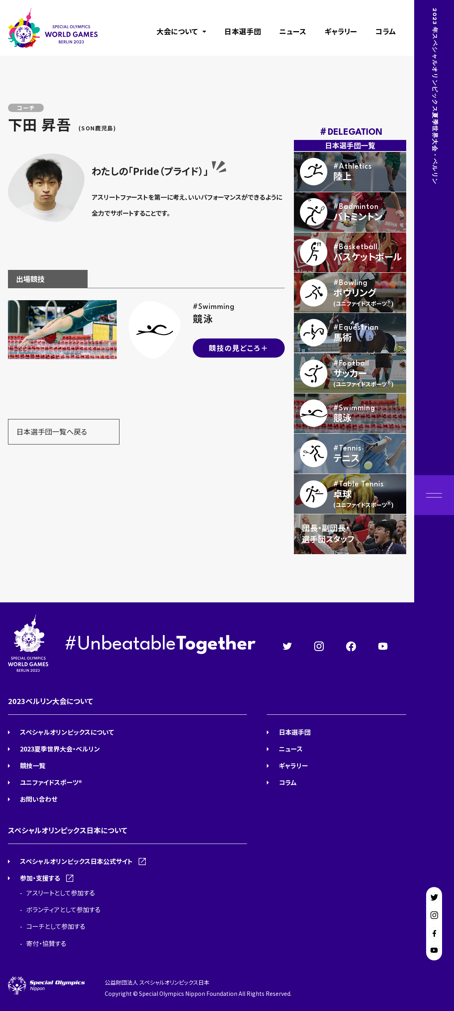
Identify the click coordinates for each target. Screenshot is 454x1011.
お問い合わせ (38, 799)
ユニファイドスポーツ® (51, 782)
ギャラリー (341, 31)
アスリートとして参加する (60, 892)
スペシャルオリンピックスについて (67, 732)
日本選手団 (242, 31)
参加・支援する (40, 878)
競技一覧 (32, 765)
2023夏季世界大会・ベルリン (60, 748)
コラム (385, 31)
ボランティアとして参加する (63, 909)
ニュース (292, 31)
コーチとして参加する (55, 926)
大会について (177, 31)
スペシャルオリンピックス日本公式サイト (76, 861)
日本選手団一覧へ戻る (51, 431)
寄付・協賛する (46, 943)
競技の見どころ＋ (238, 347)
